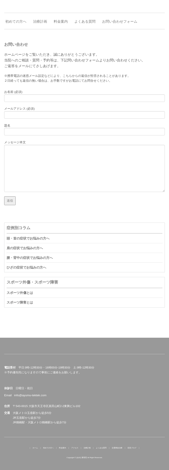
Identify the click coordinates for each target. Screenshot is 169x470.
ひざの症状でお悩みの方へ (26, 267)
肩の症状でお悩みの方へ (25, 248)
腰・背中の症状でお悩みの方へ (30, 258)
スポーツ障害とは (20, 302)
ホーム (35, 448)
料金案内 (62, 448)
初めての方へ (48, 448)
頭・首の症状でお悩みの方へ (28, 238)
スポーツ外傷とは (20, 293)
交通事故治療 (117, 448)
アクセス (74, 448)
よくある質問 (101, 448)
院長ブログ (132, 448)
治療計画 (87, 448)
